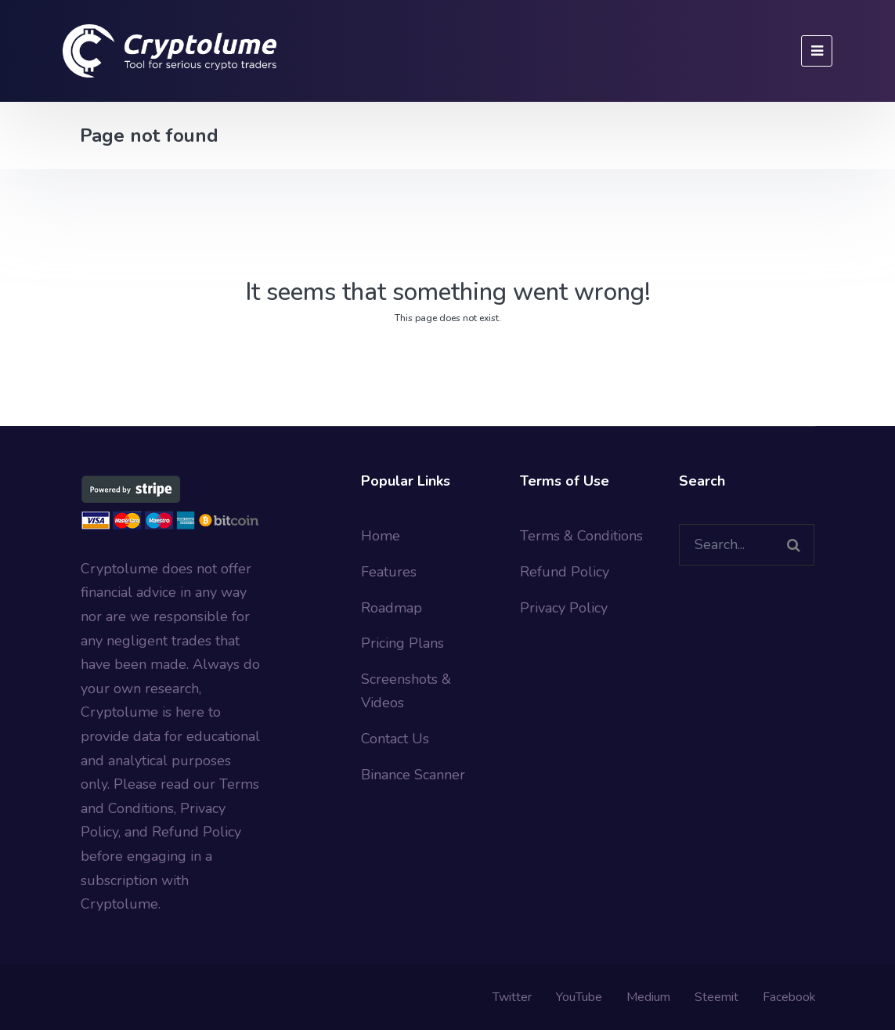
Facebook (789, 997)
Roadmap (391, 607)
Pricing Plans (402, 643)
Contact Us (395, 738)
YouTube (579, 997)
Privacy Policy (564, 607)
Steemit (716, 997)
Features (389, 571)
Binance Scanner (413, 774)
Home (380, 535)
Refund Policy (564, 571)
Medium (648, 997)
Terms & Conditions (581, 535)
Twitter (512, 997)
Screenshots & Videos (406, 691)
